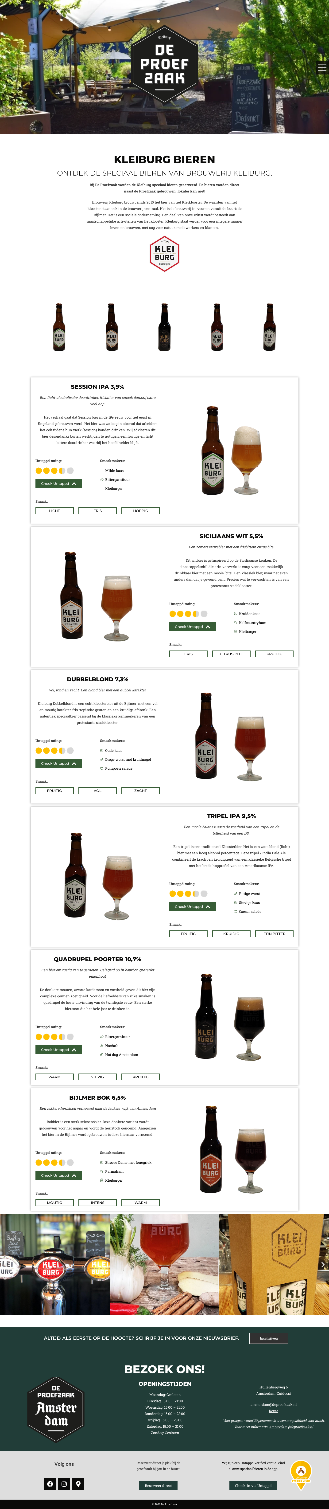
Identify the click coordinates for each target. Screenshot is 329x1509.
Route (273, 1410)
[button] (6, 1264)
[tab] (268, 1338)
